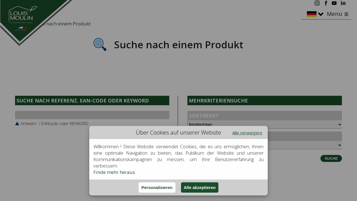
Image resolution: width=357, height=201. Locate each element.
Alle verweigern (247, 132)
